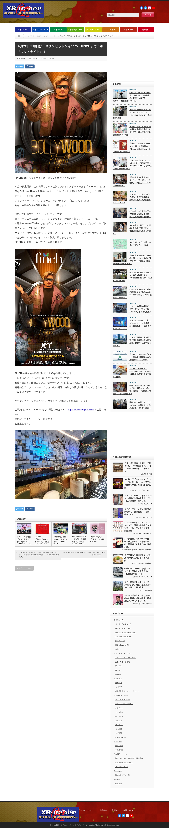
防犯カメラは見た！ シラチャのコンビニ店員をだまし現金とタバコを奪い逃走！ (140, 405)
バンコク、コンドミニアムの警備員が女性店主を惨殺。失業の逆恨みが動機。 (140, 214)
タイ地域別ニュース (76, 30)
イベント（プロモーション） (43, 58)
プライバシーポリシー (86, 810)
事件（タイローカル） (145, 533)
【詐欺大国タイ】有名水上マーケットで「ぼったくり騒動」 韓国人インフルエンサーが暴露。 (132, 181)
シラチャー (119, 708)
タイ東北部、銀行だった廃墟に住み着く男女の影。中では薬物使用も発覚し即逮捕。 (132, 229)
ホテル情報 (119, 746)
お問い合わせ (128, 810)
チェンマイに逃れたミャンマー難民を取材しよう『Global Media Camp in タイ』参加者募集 (132, 276)
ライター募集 (58, 810)
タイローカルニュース (145, 577)
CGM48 (118, 674)
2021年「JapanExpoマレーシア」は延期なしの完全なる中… (42, 542)
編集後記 (145, 30)
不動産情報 (148, 590)
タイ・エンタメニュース (41, 30)
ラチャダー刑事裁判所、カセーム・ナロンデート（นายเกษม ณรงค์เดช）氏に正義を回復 (132, 114)
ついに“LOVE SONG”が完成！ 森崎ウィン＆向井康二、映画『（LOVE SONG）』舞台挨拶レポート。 (131, 97)
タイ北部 (118, 729)
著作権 (70, 810)
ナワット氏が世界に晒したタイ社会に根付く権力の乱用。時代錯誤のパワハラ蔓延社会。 (137, 598)
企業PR (118, 649)
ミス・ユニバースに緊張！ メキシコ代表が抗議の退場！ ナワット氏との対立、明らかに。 (138, 498)
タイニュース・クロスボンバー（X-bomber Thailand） (82, 825)
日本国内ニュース (93, 30)
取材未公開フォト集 (122, 775)
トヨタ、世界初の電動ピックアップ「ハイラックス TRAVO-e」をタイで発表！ (140, 309)
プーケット (119, 725)
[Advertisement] (132, 60)
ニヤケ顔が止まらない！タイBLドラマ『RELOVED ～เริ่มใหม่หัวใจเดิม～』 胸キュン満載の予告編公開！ (132, 164)
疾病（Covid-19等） (122, 645)
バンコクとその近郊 (122, 699)
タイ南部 (118, 733)
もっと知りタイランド (145, 517)
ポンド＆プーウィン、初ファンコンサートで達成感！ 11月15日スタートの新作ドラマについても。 (132, 324)
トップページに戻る (24, 568)
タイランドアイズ (121, 767)
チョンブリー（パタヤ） (124, 704)
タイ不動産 (110, 30)
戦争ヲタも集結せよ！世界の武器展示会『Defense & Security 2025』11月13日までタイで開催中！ (132, 293)
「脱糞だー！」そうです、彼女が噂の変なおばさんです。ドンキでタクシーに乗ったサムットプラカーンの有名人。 (39, 555)
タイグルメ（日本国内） (144, 563)
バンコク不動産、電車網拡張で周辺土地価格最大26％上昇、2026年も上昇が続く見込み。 (132, 341)
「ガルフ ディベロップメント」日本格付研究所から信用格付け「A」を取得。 (140, 357)
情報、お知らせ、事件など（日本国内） (140, 550)
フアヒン (118, 720)
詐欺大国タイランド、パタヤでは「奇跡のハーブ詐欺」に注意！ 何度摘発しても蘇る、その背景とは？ (132, 390)
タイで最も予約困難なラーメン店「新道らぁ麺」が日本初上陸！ (137, 558)
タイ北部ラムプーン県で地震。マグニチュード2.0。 (140, 243)
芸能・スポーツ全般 (122, 662)
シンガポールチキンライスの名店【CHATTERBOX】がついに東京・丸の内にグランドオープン (132, 198)
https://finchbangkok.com (81, 409)
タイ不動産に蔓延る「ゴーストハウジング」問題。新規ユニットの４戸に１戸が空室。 (137, 585)
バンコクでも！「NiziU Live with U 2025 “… (97, 539)
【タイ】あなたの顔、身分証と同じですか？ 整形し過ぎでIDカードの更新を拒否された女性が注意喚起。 (132, 259)
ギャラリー (128, 30)
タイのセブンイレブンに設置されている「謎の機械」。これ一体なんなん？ (137, 512)
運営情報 (115, 810)
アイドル (118, 666)
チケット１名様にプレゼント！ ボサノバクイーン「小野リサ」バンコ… (24, 542)
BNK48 (117, 670)
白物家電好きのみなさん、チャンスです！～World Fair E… (60, 540)
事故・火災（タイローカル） (125, 632)
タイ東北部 (119, 712)
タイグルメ (58, 30)
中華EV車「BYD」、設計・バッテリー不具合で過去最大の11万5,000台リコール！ (137, 571)
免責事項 (103, 810)
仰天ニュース (148, 504)
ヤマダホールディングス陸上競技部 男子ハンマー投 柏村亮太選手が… (79, 540)
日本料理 (149, 474)
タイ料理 (118, 687)
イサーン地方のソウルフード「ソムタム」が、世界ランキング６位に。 (82, 554)
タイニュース (23, 30)
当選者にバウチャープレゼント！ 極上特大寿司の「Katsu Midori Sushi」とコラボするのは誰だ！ (132, 147)
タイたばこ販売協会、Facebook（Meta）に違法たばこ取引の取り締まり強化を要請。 (132, 373)
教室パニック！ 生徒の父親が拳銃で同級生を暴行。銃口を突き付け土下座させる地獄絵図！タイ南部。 (132, 131)
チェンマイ (119, 716)
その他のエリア (121, 737)
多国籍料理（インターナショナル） (128, 691)
